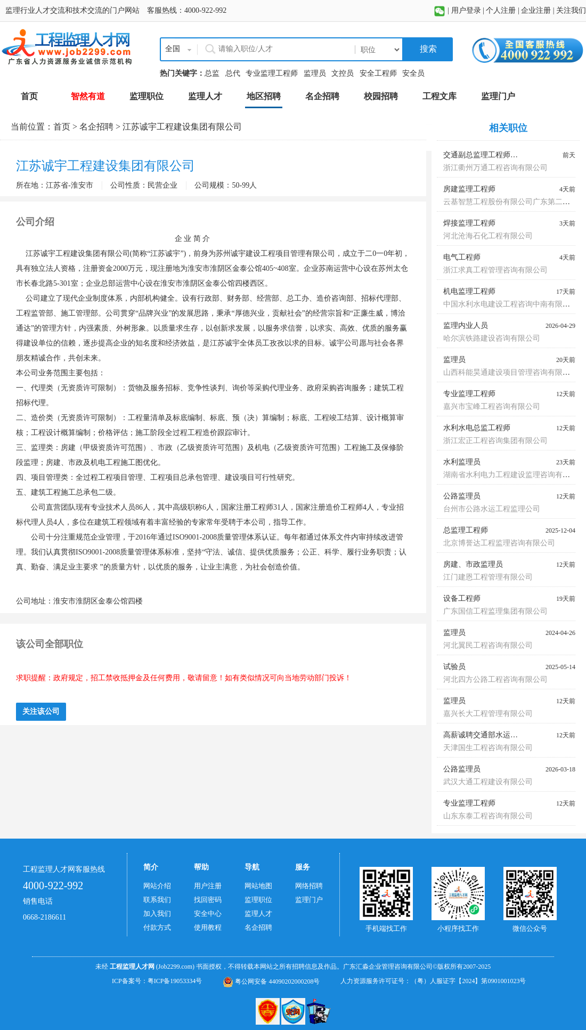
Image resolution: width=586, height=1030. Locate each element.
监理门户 (309, 900)
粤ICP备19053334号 (175, 981)
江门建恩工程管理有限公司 (488, 577)
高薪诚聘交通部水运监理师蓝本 (495, 735)
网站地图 (258, 886)
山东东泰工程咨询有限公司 (488, 816)
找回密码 (208, 900)
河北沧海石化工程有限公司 (488, 236)
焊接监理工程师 (469, 223)
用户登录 (466, 10)
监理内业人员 (465, 325)
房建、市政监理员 (473, 564)
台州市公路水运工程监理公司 (491, 509)
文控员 (342, 73)
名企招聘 (96, 126)
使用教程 (208, 927)
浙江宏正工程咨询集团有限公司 (495, 441)
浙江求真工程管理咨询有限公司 (495, 270)
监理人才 (258, 914)
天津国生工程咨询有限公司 (488, 748)
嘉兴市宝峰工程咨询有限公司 (491, 407)
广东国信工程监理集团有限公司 (495, 611)
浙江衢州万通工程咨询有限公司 (495, 168)
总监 (212, 73)
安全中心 (208, 914)
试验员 (454, 667)
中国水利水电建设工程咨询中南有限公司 (510, 304)
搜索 (427, 48)
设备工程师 (462, 598)
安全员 (413, 73)
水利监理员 (462, 462)
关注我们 (571, 10)
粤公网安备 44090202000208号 (271, 981)
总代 (232, 73)
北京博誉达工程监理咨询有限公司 (499, 543)
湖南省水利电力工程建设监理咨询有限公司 (514, 475)
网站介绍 (157, 886)
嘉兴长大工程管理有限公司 (488, 714)
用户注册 (208, 886)
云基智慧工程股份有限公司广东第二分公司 (514, 202)
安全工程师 (378, 73)
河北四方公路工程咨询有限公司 (495, 679)
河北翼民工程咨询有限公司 (488, 645)
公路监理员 (462, 496)
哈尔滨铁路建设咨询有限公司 (491, 338)
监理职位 (258, 900)
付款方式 (157, 927)
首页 (61, 126)
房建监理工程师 (469, 189)
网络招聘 (309, 886)
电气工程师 (462, 257)
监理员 (315, 73)
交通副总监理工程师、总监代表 (495, 155)
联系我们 (157, 900)
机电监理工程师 (469, 291)
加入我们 (157, 914)
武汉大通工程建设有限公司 (488, 782)
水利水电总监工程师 (476, 428)
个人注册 (501, 10)
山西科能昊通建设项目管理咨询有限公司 (510, 372)
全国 (172, 49)
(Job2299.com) (175, 966)
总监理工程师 (465, 530)
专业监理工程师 (272, 73)
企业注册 (536, 10)
